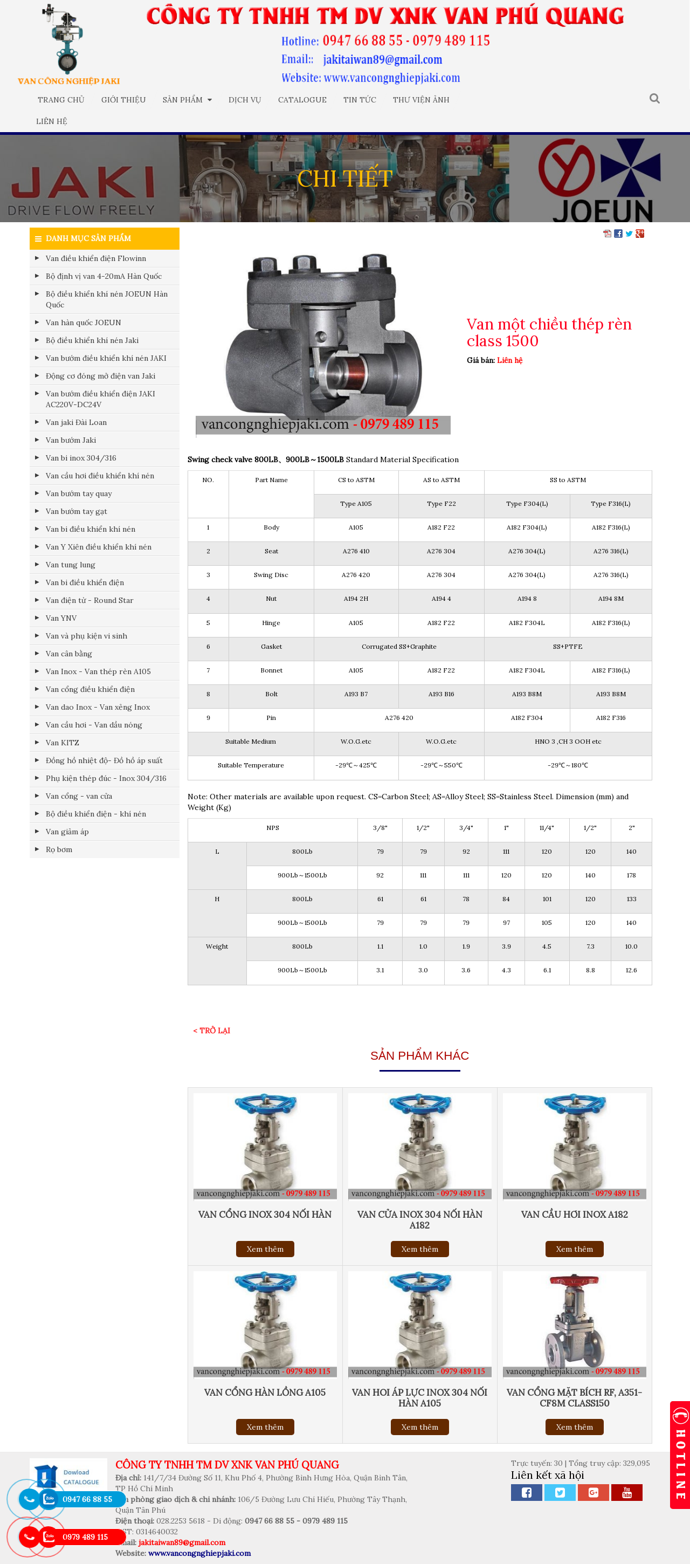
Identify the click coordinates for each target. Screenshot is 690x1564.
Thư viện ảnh (421, 100)
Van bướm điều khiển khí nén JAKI (106, 358)
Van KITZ (62, 742)
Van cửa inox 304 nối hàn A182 (419, 1220)
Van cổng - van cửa (79, 796)
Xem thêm (265, 1249)
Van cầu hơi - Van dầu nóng (94, 725)
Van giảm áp (67, 831)
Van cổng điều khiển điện (90, 689)
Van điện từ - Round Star (90, 600)
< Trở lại (211, 1030)
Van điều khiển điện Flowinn (96, 258)
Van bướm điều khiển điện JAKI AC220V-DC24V (100, 399)
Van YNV (61, 618)
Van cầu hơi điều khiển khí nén (100, 476)
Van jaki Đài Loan (76, 422)
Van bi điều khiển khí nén (90, 529)
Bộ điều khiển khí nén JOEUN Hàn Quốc (107, 299)
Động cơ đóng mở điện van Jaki (100, 376)
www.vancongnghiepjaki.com (199, 1553)
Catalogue (302, 100)
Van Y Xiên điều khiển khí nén (98, 547)
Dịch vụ (245, 100)
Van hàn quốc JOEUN (83, 322)
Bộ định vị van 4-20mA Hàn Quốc (104, 276)
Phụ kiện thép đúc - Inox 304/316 (106, 778)
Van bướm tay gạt (76, 511)
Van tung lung (70, 565)
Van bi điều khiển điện (85, 582)
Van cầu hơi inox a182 (574, 1214)
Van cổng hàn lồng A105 (265, 1392)
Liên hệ (51, 121)
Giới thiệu (123, 100)
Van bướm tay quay (79, 493)
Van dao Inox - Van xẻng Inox (98, 707)
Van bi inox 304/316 (81, 458)
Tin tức (359, 100)
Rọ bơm (59, 849)
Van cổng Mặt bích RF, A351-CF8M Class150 (574, 1398)
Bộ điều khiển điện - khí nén (96, 814)
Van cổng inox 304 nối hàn (265, 1214)
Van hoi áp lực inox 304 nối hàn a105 (419, 1398)
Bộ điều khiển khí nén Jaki (92, 340)
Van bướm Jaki (71, 440)
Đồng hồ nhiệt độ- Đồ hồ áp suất (104, 760)
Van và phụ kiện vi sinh (86, 636)
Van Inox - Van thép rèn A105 (98, 671)
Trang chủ (61, 100)
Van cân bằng (69, 653)
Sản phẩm (187, 100)
